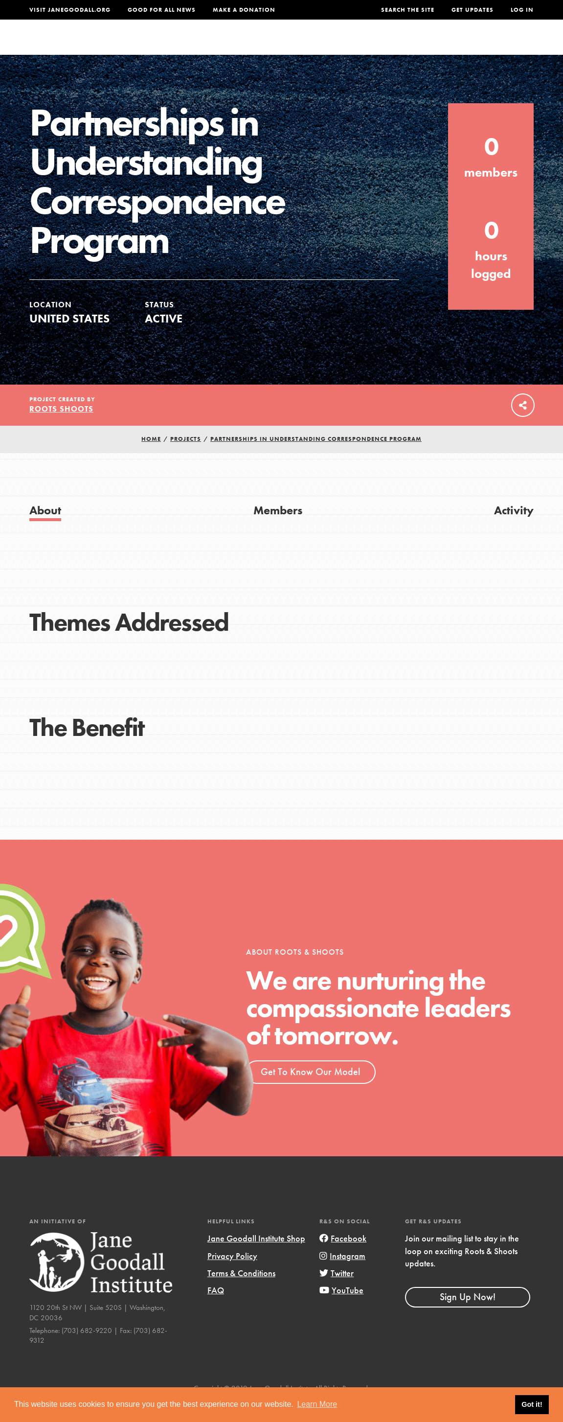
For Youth (213, 46)
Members (277, 529)
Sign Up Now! (467, 1316)
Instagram (342, 1275)
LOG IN (522, 10)
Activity (514, 529)
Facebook (342, 1257)
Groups (444, 46)
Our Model (345, 46)
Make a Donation (244, 10)
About (167, 46)
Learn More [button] (317, 1404)
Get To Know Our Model (310, 1091)
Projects (399, 46)
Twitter (336, 1292)
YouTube (341, 1309)
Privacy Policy (232, 1275)
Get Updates (472, 10)
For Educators (279, 46)
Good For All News (162, 10)
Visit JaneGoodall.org (70, 10)
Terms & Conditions (241, 1292)
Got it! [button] (531, 1404)
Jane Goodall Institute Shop (256, 1257)
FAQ (215, 1309)
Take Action (501, 46)
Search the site (407, 10)
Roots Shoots (61, 428)
